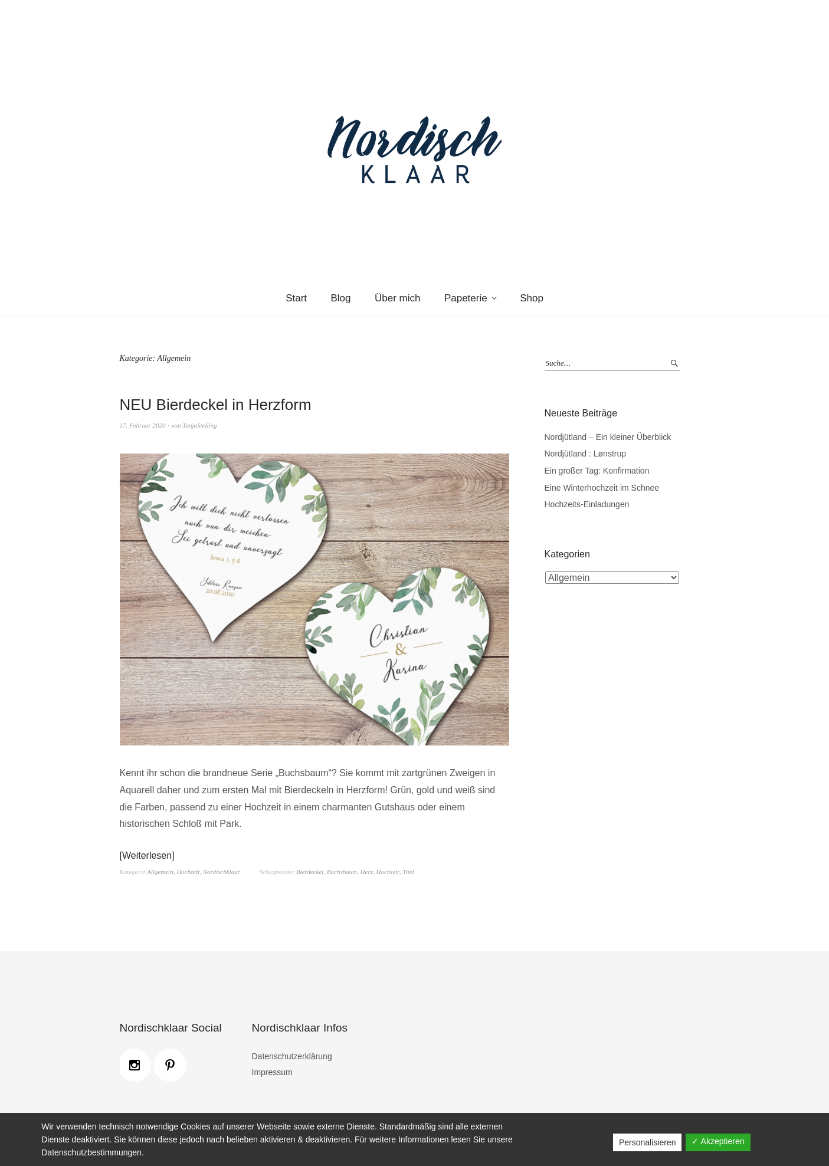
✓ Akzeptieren (718, 1141)
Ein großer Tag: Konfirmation (597, 470)
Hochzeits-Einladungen (587, 504)
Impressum (272, 1072)
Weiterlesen (147, 855)
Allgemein (160, 871)
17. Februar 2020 (143, 425)
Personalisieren (647, 1142)
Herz (367, 871)
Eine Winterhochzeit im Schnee (602, 487)
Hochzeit (187, 871)
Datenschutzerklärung (292, 1056)
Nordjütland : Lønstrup (586, 453)
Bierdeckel (310, 871)
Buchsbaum (342, 871)
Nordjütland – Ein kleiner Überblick (608, 437)
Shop (531, 298)
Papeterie (465, 298)
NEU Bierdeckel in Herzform (216, 404)
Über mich (397, 298)
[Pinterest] (173, 1065)
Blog (341, 298)
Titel (408, 871)
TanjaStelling (199, 425)
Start (296, 298)
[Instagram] (137, 1065)
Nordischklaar (221, 871)
